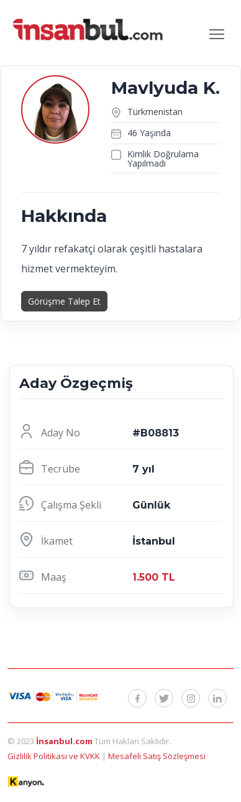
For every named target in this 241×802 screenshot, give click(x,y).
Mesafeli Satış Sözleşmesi (157, 756)
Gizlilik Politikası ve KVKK (54, 756)
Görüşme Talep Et (64, 301)
